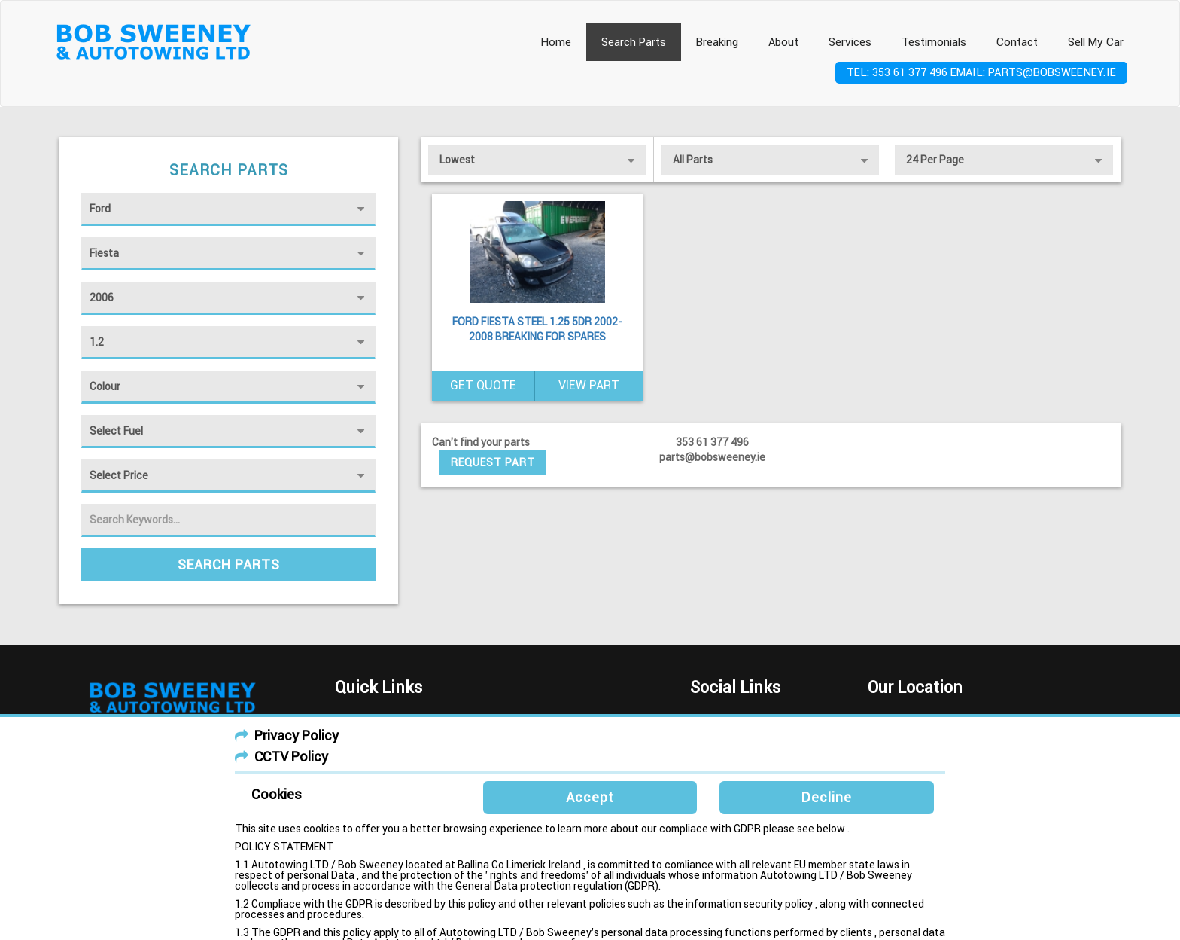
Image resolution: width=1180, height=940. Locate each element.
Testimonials (934, 42)
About (783, 42)
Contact (1017, 42)
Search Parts (633, 42)
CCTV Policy (291, 757)
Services (850, 42)
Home (555, 42)
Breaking (717, 42)
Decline (826, 797)
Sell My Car (1096, 42)
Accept (590, 797)
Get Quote (483, 385)
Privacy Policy (296, 735)
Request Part (493, 462)
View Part (588, 385)
